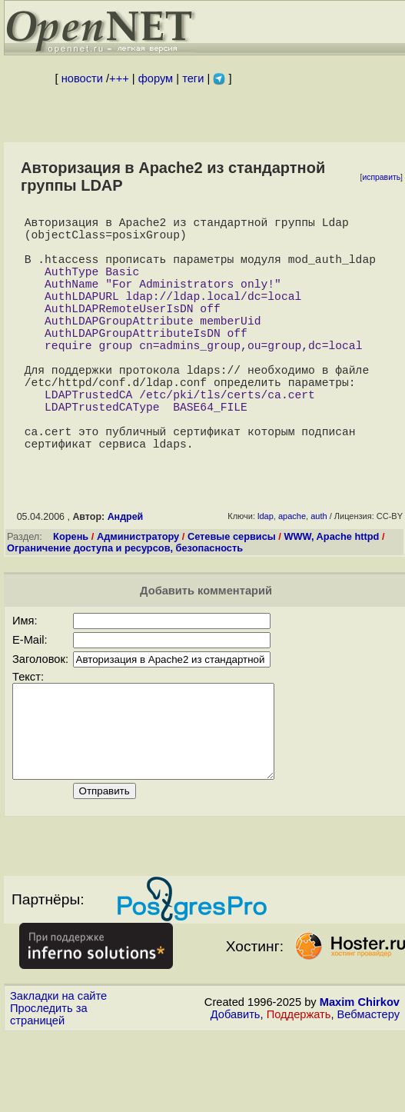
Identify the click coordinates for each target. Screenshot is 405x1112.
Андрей (126, 575)
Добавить (236, 1091)
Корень (70, 595)
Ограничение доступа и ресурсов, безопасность (125, 606)
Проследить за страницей (49, 1091)
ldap (265, 574)
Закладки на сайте (58, 1073)
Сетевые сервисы (232, 595)
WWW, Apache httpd (331, 595)
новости (82, 78)
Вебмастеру (368, 1091)
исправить (381, 177)
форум (155, 78)
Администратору (138, 595)
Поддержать (299, 1091)
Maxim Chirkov (360, 1079)
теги (193, 78)
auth (318, 574)
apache (292, 574)
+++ (119, 78)
